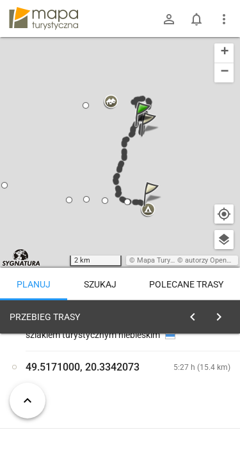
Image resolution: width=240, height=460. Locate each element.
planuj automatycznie (192, 406)
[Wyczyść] (222, 313)
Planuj (34, 284)
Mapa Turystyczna (166, 260)
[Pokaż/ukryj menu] (224, 19)
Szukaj (100, 284)
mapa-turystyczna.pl (43, 18)
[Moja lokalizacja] (224, 214)
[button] (145, 127)
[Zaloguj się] (169, 19)
